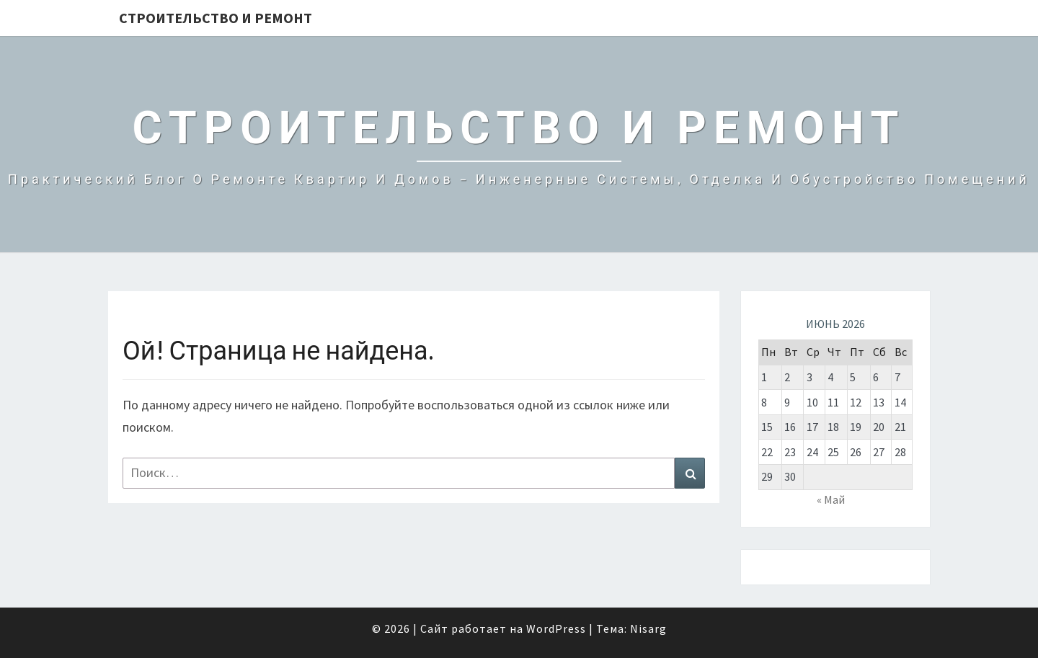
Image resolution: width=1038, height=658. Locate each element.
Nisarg (648, 628)
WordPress (556, 628)
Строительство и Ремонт (215, 18)
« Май (831, 499)
